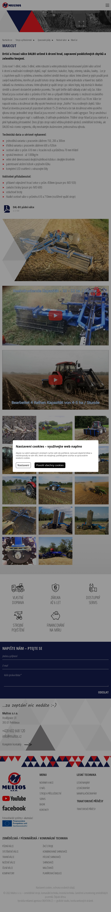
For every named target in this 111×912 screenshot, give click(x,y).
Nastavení (23, 465)
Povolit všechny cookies (50, 465)
